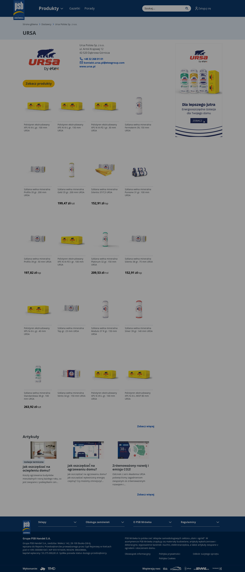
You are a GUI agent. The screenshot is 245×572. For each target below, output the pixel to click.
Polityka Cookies (167, 558)
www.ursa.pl (87, 66)
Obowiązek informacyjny (138, 553)
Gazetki (74, 8)
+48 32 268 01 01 (91, 59)
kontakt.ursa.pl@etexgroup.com (102, 63)
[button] (203, 8)
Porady (89, 8)
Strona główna (30, 24)
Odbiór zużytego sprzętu (206, 553)
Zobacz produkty (39, 83)
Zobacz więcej (145, 426)
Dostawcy (46, 24)
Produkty (51, 8)
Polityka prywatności (169, 553)
